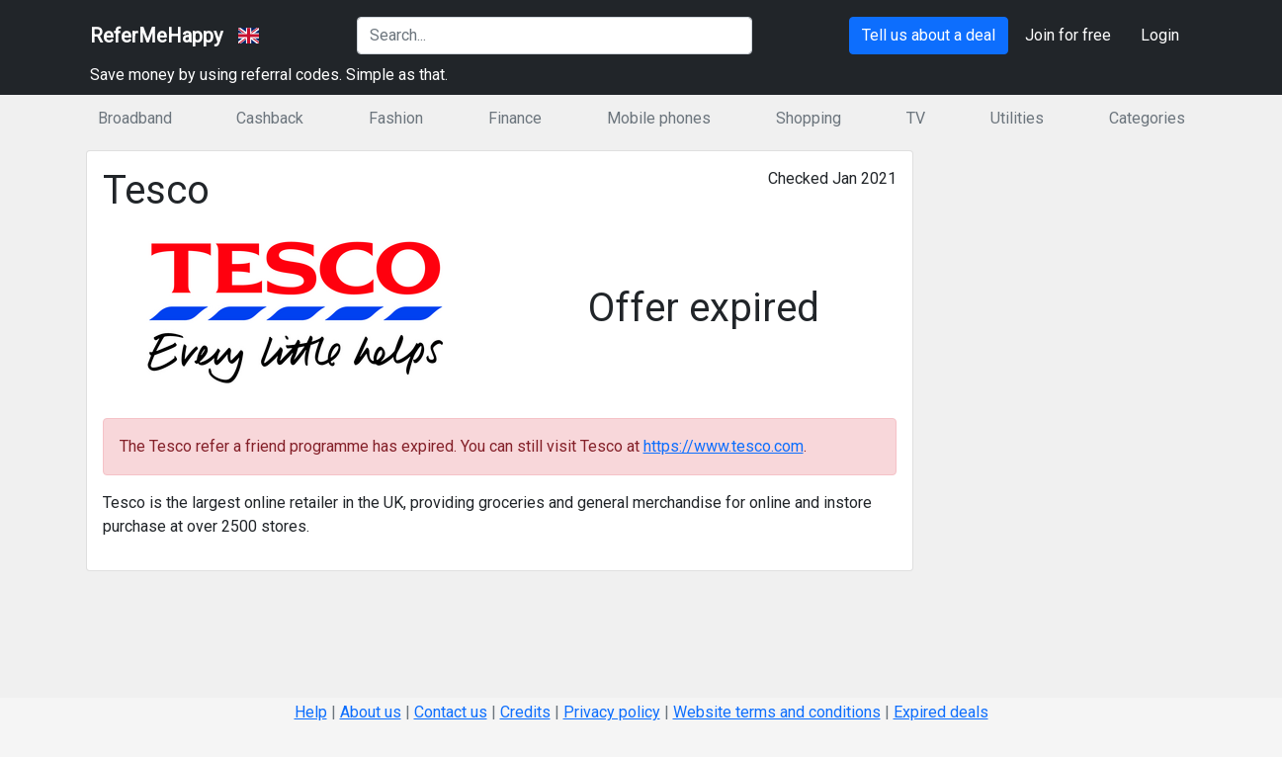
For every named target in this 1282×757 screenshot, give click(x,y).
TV (915, 118)
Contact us (450, 712)
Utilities (1017, 118)
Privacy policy (611, 712)
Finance (515, 118)
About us (370, 712)
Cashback (269, 118)
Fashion (396, 118)
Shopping (808, 118)
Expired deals (941, 712)
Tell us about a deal (928, 35)
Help (311, 712)
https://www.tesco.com (723, 446)
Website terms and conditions (777, 712)
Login (1160, 35)
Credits (525, 712)
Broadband (135, 118)
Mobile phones (659, 118)
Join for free (1068, 35)
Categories (1147, 118)
